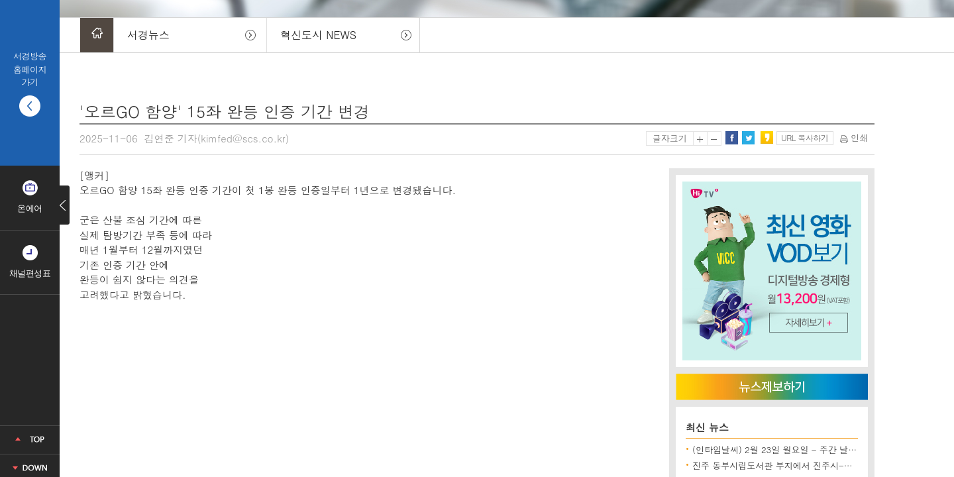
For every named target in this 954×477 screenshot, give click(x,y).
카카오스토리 (766, 137)
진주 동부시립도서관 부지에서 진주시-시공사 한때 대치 (801, 465)
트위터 (748, 137)
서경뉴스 (148, 34)
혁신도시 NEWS (318, 34)
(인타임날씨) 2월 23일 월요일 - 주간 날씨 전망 (784, 449)
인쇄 (854, 137)
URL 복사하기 (804, 137)
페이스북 (731, 137)
